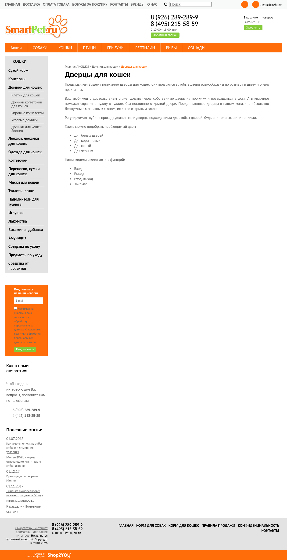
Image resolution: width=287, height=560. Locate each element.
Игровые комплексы (27, 113)
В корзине (258, 17)
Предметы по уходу (25, 255)
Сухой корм (18, 70)
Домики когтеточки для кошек (26, 104)
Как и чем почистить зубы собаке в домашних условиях (24, 448)
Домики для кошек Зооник (26, 129)
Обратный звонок (165, 35)
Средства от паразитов (18, 266)
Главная (12, 4)
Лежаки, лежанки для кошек (23, 141)
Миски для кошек (23, 182)
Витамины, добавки (25, 229)
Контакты (119, 4)
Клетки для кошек (25, 95)
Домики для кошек (25, 87)
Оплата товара (56, 4)
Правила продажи (218, 525)
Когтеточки (17, 160)
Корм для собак (151, 525)
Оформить (253, 27)
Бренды (137, 4)
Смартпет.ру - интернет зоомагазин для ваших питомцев (31, 532)
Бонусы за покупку (89, 4)
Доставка (31, 4)
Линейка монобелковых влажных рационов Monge (24, 493)
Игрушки (16, 212)
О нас (152, 4)
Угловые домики (24, 120)
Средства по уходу (24, 246)
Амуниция (17, 238)
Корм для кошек (184, 525)
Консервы (16, 79)
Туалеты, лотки (21, 190)
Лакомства (17, 221)
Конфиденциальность (258, 525)
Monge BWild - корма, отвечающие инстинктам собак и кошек (23, 461)
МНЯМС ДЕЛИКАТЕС (20, 501)
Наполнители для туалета (23, 202)
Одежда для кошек (25, 152)
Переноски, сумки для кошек (24, 171)
